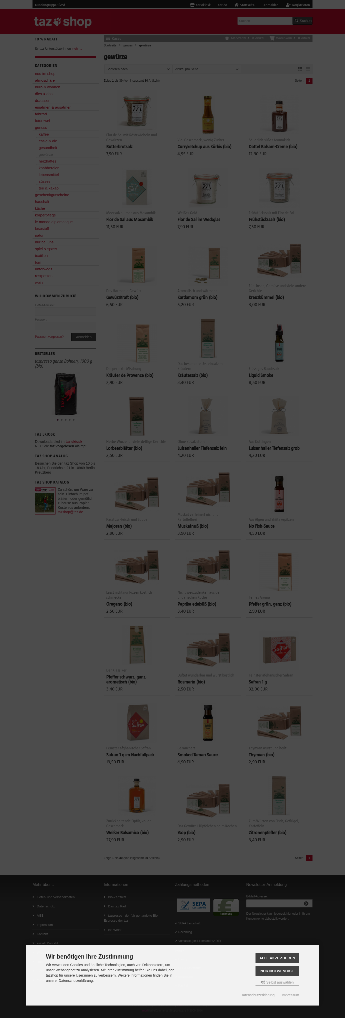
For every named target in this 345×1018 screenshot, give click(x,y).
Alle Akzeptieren (277, 958)
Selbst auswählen (277, 982)
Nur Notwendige (277, 971)
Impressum (290, 995)
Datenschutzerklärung (257, 995)
